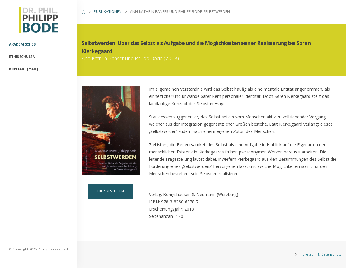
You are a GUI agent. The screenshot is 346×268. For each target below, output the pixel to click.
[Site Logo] (38, 20)
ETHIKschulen (22, 56)
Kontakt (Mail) (23, 69)
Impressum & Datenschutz (319, 254)
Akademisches (22, 44)
